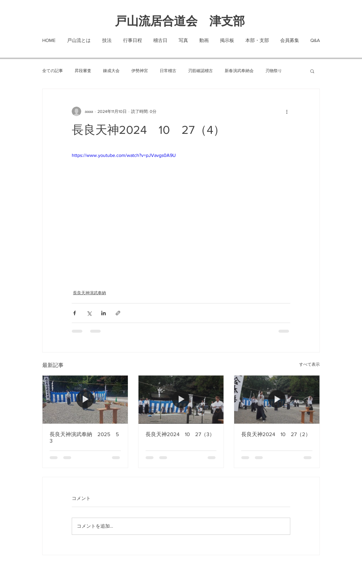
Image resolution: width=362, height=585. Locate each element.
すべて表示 (309, 364)
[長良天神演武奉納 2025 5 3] (85, 399)
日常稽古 (168, 70)
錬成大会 (111, 70)
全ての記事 (52, 70)
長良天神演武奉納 (89, 292)
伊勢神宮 (139, 70)
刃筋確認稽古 (200, 70)
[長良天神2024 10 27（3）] (181, 399)
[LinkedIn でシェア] (103, 313)
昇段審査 (83, 70)
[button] (312, 71)
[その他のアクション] (286, 111)
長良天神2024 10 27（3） (180, 434)
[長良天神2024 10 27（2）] (276, 399)
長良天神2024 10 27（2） (276, 434)
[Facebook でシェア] (74, 313)
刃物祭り (273, 70)
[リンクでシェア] (118, 313)
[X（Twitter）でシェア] (89, 313)
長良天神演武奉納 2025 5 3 (85, 437)
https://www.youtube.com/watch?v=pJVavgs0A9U (124, 155)
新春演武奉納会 (239, 70)
